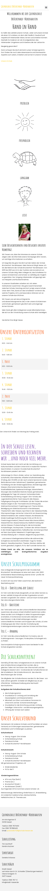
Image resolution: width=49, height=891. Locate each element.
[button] (46, 7)
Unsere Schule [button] (6, 61)
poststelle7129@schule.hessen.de (20, 831)
